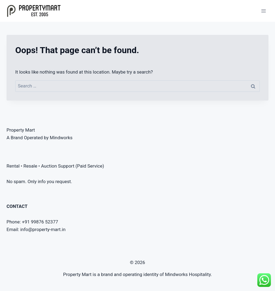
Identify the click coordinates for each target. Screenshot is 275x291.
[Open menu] (263, 11)
